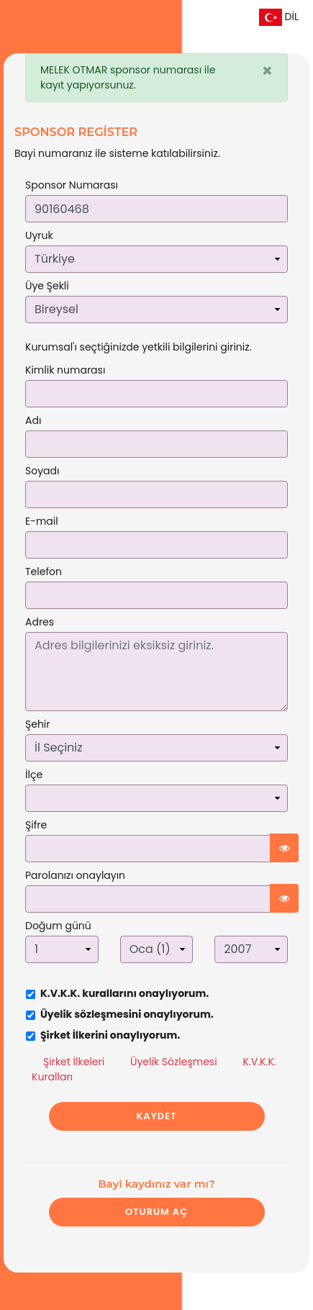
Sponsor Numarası (71, 185)
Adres (39, 622)
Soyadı (42, 471)
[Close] (267, 71)
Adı (33, 420)
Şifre (36, 825)
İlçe (33, 774)
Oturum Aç (156, 1212)
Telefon (43, 571)
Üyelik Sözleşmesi (173, 1061)
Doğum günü (58, 925)
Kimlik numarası (65, 370)
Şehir (37, 724)
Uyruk (39, 235)
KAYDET (157, 1116)
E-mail (41, 521)
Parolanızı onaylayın (75, 875)
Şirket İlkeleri (73, 1061)
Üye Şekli (47, 286)
